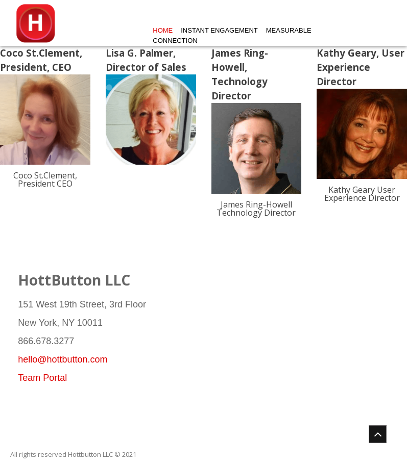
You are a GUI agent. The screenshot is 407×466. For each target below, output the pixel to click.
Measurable (289, 30)
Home (163, 30)
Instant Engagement (219, 30)
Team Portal (42, 378)
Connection (175, 40)
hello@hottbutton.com (62, 359)
